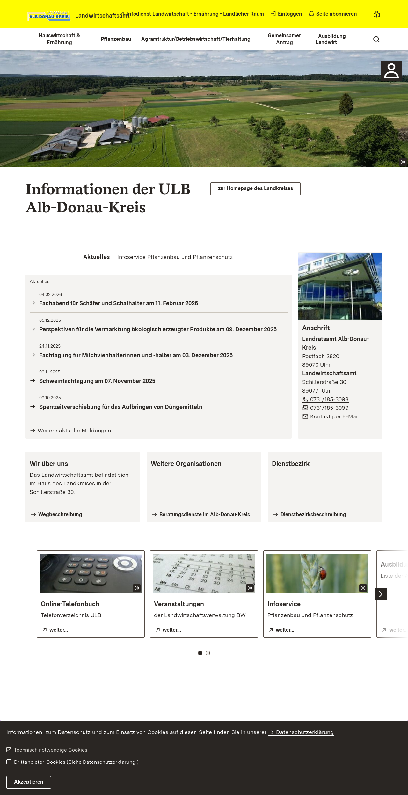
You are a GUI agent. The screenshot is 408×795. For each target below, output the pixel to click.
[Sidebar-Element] (391, 71)
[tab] (96, 257)
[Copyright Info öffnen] (403, 162)
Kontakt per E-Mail (335, 416)
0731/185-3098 (329, 399)
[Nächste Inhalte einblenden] (381, 594)
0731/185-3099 (329, 407)
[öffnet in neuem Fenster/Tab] (191, 14)
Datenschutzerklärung (305, 732)
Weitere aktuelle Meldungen (74, 430)
